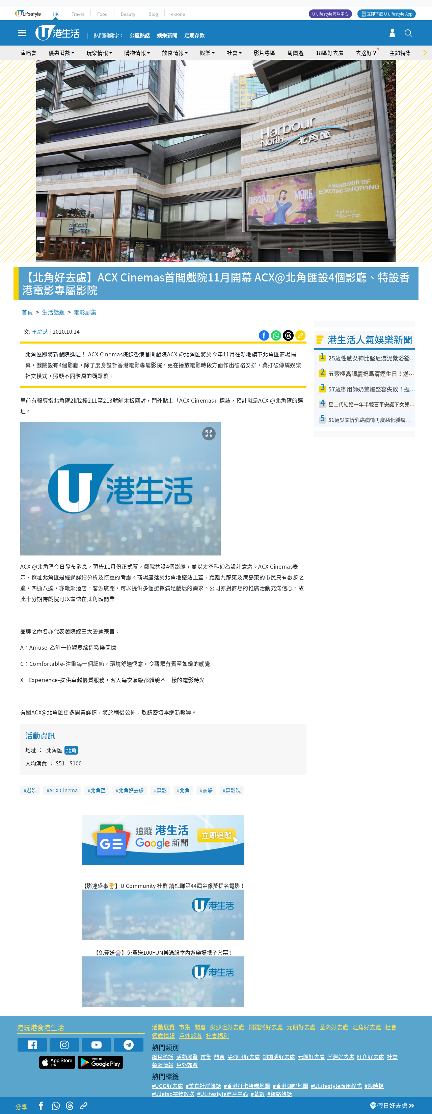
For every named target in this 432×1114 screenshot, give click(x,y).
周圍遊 (296, 53)
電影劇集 (85, 312)
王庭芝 (40, 331)
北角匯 (98, 790)
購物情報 (135, 53)
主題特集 (400, 53)
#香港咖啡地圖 (290, 1086)
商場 (207, 790)
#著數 (258, 1094)
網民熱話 (162, 1057)
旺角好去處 (366, 1027)
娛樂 (205, 53)
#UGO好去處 (167, 1086)
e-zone (178, 14)
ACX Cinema (63, 790)
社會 (232, 53)
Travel (78, 14)
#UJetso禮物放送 (173, 1094)
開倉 (200, 1027)
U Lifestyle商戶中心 (330, 14)
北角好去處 (131, 790)
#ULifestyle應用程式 (336, 1086)
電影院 (233, 790)
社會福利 (217, 1035)
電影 (162, 790)
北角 (71, 750)
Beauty (128, 14)
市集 (184, 1027)
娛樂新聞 (167, 35)
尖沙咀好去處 (227, 1027)
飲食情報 (173, 53)
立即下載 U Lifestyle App (389, 14)
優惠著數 (59, 53)
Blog (153, 14)
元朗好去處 (301, 1027)
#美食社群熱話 (203, 1086)
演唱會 (28, 53)
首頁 (27, 312)
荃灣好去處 (334, 1027)
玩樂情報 (97, 53)
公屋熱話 (140, 35)
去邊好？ (366, 53)
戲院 (31, 790)
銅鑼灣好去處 (265, 1027)
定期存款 (194, 35)
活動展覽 (163, 1027)
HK (55, 14)
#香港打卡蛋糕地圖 (247, 1086)
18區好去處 (330, 53)
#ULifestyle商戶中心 (222, 1094)
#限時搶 (374, 1086)
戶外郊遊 (190, 1035)
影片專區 (264, 53)
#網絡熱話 (279, 1094)
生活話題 (53, 312)
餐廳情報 (163, 1035)
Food (102, 14)
